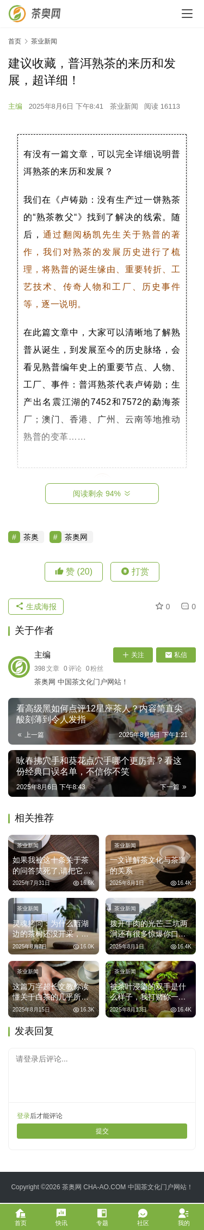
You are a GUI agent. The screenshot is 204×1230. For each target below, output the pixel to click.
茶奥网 (76, 537)
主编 (15, 106)
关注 (133, 655)
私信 (176, 655)
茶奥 (31, 537)
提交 (102, 1131)
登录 (23, 1116)
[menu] (187, 13)
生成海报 (36, 606)
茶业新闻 (124, 106)
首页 (14, 41)
